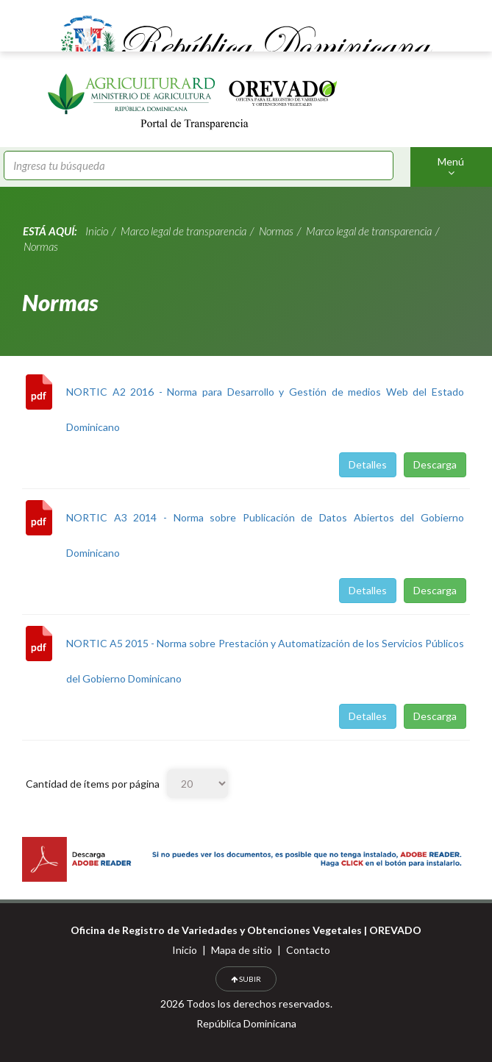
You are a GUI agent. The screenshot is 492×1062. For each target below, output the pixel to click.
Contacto (308, 950)
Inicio (184, 950)
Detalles (368, 464)
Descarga (435, 464)
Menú (451, 166)
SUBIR (246, 978)
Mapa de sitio (241, 950)
